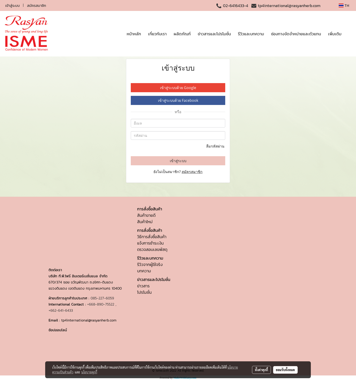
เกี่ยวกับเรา (157, 34)
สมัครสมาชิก (36, 5)
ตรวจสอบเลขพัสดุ (152, 249)
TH (344, 5)
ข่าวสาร (143, 286)
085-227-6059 (102, 298)
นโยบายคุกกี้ (89, 372)
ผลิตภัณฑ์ (182, 34)
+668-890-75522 (100, 304)
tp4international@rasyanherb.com (289, 6)
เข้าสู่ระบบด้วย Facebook (178, 100)
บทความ (144, 271)
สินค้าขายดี (146, 215)
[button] (349, 34)
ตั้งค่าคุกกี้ (261, 370)
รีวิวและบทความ (251, 34)
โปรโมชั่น (144, 292)
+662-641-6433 (61, 310)
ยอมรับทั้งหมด (285, 370)
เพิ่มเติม (334, 34)
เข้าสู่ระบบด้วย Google (178, 87)
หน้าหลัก (134, 34)
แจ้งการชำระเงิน (150, 243)
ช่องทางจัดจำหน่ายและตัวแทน (296, 34)
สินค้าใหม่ (145, 222)
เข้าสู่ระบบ (12, 5)
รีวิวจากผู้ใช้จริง (150, 264)
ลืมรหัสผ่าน (215, 146)
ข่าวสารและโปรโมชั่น (214, 34)
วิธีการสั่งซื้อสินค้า (151, 237)
